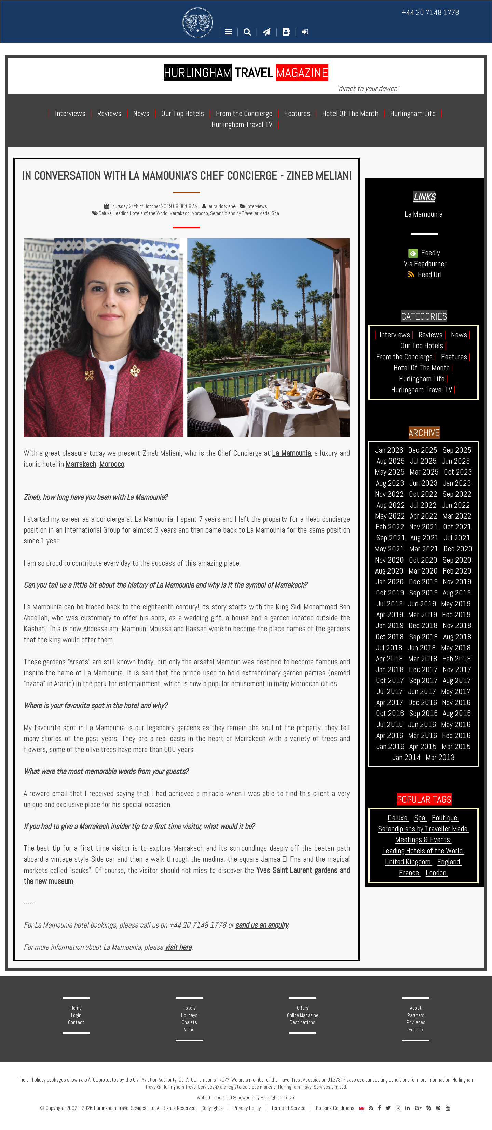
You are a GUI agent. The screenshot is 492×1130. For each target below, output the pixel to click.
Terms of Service (288, 1108)
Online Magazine (302, 1015)
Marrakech (179, 213)
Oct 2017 (390, 681)
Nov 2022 (389, 494)
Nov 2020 (389, 560)
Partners (415, 1015)
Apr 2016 (389, 735)
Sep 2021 (390, 538)
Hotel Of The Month (423, 368)
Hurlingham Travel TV (423, 390)
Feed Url (424, 275)
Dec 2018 (423, 626)
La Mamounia (291, 453)
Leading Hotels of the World (140, 213)
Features (455, 357)
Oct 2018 (389, 637)
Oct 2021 (457, 527)
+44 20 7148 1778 (430, 12)
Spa (275, 213)
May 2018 (456, 648)
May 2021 (389, 549)
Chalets (189, 1022)
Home (76, 1008)
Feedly (424, 253)
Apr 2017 (389, 702)
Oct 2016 (390, 713)
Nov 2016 (456, 702)
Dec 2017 (423, 670)
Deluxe (105, 213)
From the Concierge (406, 357)
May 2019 (455, 604)
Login (76, 1015)
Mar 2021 (423, 549)
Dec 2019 (423, 582)
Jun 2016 (422, 725)
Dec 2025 (422, 450)
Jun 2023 (423, 483)
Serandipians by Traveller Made (240, 213)
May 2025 (390, 472)
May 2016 (455, 725)
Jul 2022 (423, 505)
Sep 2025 (457, 450)
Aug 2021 (424, 538)
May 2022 (390, 516)
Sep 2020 (457, 560)
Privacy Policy (247, 1108)
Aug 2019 (457, 593)
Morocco (200, 213)
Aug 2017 (457, 681)
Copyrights (212, 1108)
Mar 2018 (422, 659)
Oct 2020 (423, 560)
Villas (189, 1030)
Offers (303, 1008)
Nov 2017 (457, 670)
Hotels (189, 1008)
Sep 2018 (423, 637)
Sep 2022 (457, 494)
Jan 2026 (389, 450)
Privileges (416, 1022)
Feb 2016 (456, 735)
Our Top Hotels (423, 346)
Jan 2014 (406, 757)
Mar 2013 (440, 757)
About (416, 1008)
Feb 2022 (389, 527)
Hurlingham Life (423, 379)
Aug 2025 (391, 461)
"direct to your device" (367, 89)
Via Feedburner (425, 264)
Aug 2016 (457, 713)
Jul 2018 (389, 648)
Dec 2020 (458, 549)
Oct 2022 (423, 494)
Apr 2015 (423, 746)
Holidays (189, 1015)
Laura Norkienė (221, 206)
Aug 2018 (457, 637)
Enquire (416, 1030)
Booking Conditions (335, 1108)
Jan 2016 (390, 746)
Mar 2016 (422, 735)
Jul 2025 (423, 461)
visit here (178, 947)
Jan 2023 (457, 483)
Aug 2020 (389, 571)
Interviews (257, 206)
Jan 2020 (389, 582)
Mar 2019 (422, 615)
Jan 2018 (389, 670)
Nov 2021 (423, 527)
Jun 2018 (422, 648)
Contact (76, 1022)
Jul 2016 (390, 725)
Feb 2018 (456, 659)
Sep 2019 (423, 593)
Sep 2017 (423, 681)
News (460, 335)
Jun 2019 (422, 604)
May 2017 (455, 691)
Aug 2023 (390, 483)
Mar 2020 (423, 571)
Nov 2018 (457, 626)
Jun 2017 (422, 691)
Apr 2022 (423, 516)
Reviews (432, 335)
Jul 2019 (390, 604)
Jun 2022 (456, 505)
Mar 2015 (456, 746)
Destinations (302, 1022)
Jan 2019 (389, 626)
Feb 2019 (456, 615)
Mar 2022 (457, 516)
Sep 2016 (423, 713)
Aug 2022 (391, 505)
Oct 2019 (390, 593)
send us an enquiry (261, 925)
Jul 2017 (390, 691)
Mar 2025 (424, 472)
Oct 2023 (458, 472)
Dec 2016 (422, 702)
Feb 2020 (457, 571)
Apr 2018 (389, 659)
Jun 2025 (456, 461)
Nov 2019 (457, 582)
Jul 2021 (457, 538)
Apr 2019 (389, 615)
